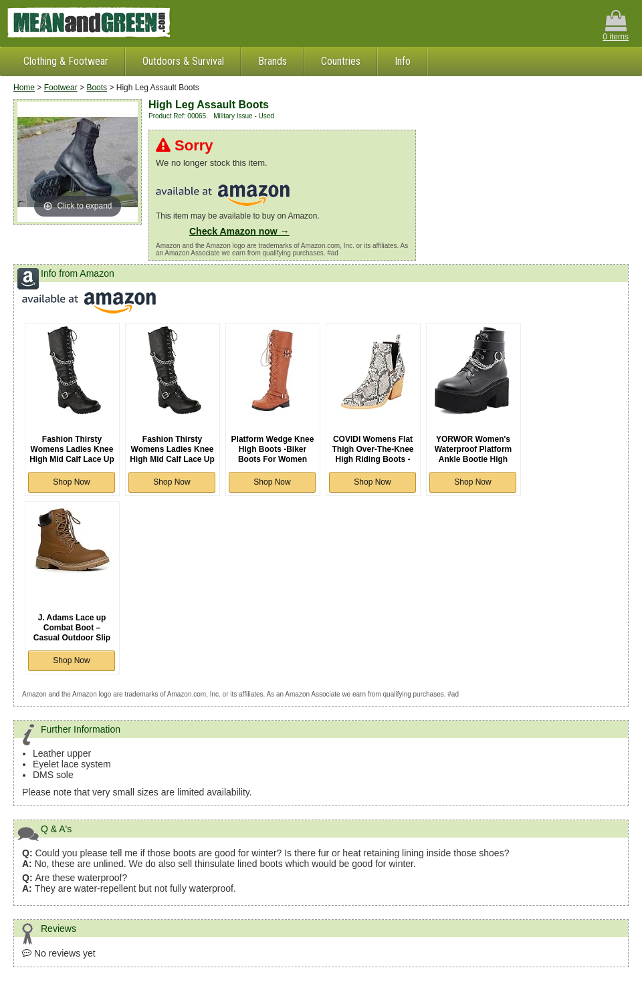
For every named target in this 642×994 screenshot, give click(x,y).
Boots (96, 87)
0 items (616, 25)
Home (24, 87)
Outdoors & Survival (183, 61)
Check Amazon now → (239, 231)
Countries (340, 61)
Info (403, 61)
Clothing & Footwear (65, 61)
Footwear (61, 87)
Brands (272, 61)
